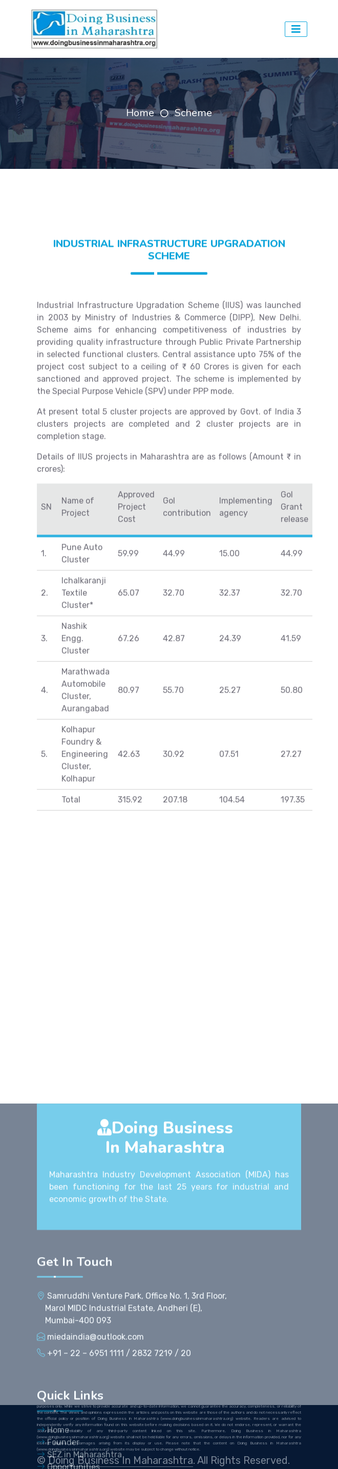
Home (140, 113)
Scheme (193, 113)
